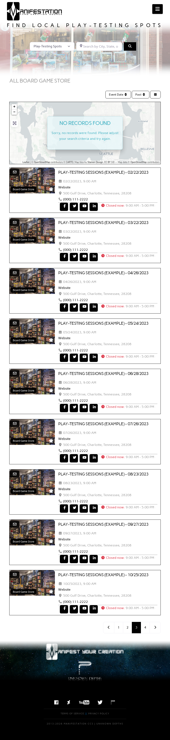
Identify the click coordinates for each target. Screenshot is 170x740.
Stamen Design (95, 162)
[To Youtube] (84, 207)
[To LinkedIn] (94, 207)
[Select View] (155, 94)
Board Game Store (23, 189)
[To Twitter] (74, 207)
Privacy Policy (98, 713)
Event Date (118, 94)
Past (140, 94)
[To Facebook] (64, 207)
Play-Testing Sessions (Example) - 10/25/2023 (103, 574)
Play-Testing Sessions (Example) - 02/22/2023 (103, 172)
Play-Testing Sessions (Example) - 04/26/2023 (103, 272)
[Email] (14, 172)
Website (64, 187)
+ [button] (14, 106)
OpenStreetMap (42, 162)
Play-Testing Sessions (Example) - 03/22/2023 (103, 222)
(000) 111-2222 (75, 199)
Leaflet (26, 162)
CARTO (69, 162)
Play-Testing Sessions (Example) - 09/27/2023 (103, 524)
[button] (157, 9)
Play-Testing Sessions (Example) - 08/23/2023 (103, 474)
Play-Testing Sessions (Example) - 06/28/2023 (103, 373)
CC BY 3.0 (109, 162)
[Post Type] (52, 46)
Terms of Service (72, 713)
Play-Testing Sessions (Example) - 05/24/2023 (103, 323)
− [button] (14, 112)
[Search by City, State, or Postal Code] (99, 46)
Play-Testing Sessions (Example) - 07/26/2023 (103, 423)
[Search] (130, 46)
